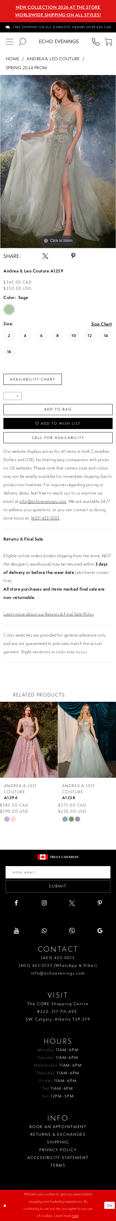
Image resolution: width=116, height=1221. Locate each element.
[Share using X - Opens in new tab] (45, 256)
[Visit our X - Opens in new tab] (72, 903)
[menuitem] (58, 27)
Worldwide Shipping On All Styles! (58, 15)
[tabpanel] (58, 161)
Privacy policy (58, 1149)
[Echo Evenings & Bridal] (59, 41)
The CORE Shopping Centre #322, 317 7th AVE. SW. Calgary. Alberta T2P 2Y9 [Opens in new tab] (58, 1011)
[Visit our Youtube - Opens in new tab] (16, 931)
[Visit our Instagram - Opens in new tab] (44, 903)
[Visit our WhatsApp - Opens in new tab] (44, 931)
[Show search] (22, 41)
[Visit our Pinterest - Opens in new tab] (100, 903)
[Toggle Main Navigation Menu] (9, 41)
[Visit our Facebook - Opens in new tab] (16, 903)
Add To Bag (58, 409)
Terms (58, 1165)
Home (12, 58)
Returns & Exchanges (58, 1134)
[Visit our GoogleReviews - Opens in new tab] (100, 931)
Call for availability (58, 437)
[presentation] (29, 740)
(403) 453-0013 (45, 518)
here (75, 1216)
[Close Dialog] (5, 1205)
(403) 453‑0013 (58, 957)
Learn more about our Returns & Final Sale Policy (48, 614)
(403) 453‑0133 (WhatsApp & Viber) (58, 965)
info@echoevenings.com (43, 501)
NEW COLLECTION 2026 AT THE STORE (58, 7)
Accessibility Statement (58, 1157)
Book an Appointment (58, 1126)
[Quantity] (12, 396)
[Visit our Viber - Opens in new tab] (72, 931)
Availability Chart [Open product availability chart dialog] (32, 379)
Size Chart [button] (101, 324)
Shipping (58, 1142)
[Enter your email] (58, 872)
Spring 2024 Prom (26, 67)
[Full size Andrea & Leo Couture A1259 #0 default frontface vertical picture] (58, 161)
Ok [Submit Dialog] (110, 1205)
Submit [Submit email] (58, 886)
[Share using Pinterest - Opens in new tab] (73, 256)
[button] (108, 41)
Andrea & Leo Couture (53, 58)
